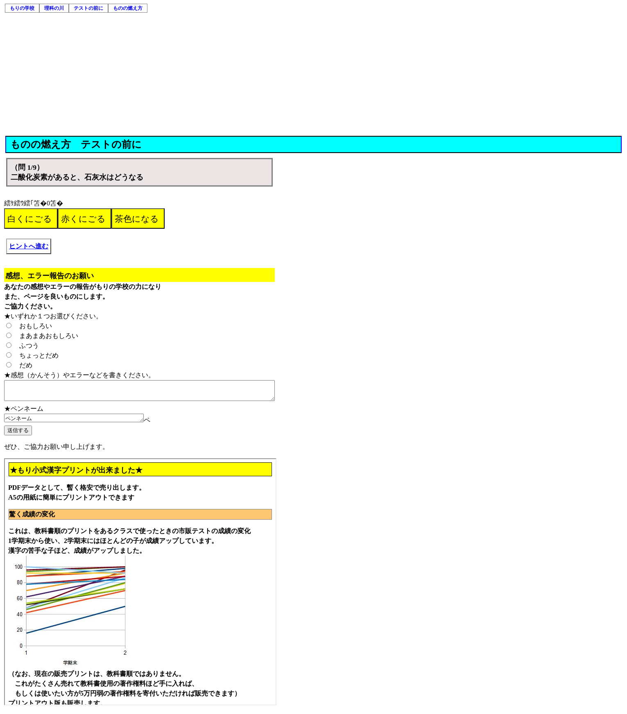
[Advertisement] (313, 74)
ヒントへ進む (28, 246)
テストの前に (88, 8)
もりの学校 (22, 8)
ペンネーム (82, 422)
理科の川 (54, 8)
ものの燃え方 (128, 8)
